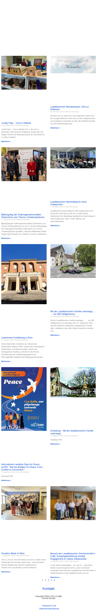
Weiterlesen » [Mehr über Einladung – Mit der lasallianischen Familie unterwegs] (55, 444)
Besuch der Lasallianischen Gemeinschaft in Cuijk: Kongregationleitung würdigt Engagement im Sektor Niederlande (72, 556)
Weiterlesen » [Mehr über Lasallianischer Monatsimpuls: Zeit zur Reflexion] (55, 128)
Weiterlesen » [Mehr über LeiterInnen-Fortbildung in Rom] (6, 361)
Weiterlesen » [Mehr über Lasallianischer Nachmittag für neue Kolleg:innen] (55, 226)
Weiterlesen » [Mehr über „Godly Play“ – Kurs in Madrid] (6, 141)
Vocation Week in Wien (13, 553)
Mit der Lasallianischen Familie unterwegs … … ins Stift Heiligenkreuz (72, 312)
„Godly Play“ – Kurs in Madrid (16, 123)
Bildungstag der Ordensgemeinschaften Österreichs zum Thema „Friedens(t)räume (22, 216)
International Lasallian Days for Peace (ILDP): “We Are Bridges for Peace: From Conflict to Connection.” (22, 467)
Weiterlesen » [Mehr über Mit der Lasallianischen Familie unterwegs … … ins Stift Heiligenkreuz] (55, 335)
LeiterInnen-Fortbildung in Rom (17, 337)
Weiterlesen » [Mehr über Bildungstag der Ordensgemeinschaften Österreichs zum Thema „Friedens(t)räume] (6, 238)
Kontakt (49, 589)
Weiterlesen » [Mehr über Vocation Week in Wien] (6, 572)
